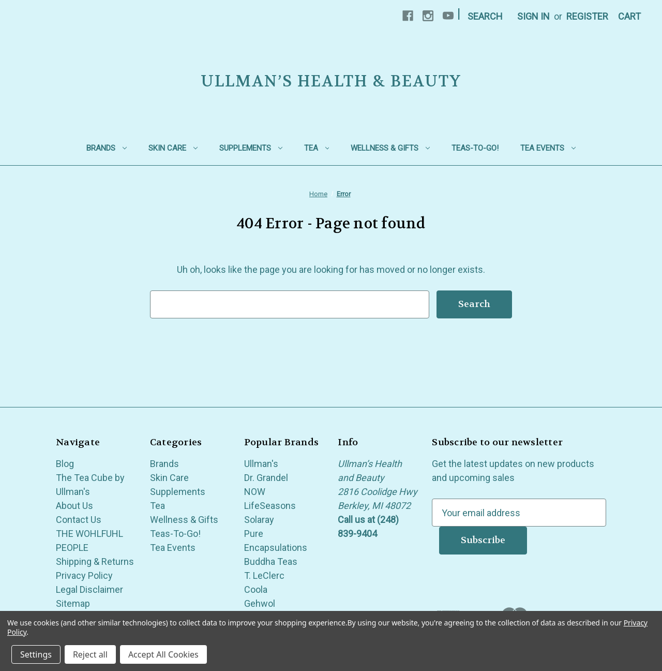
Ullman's (261, 463)
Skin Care (173, 148)
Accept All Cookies (163, 654)
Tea (316, 148)
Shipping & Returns (95, 561)
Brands (106, 148)
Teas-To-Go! (475, 148)
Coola (255, 589)
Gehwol (259, 603)
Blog (65, 463)
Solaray (259, 519)
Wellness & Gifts (390, 148)
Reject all (90, 654)
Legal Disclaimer (89, 589)
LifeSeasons (270, 505)
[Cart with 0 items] (629, 16)
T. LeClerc (264, 575)
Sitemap (73, 603)
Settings (36, 654)
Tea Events (548, 148)
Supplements (250, 148)
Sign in (533, 16)
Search (485, 16)
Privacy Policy (84, 575)
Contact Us (78, 519)
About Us (74, 505)
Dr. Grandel (266, 477)
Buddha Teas (270, 561)
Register (587, 16)
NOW (254, 491)
